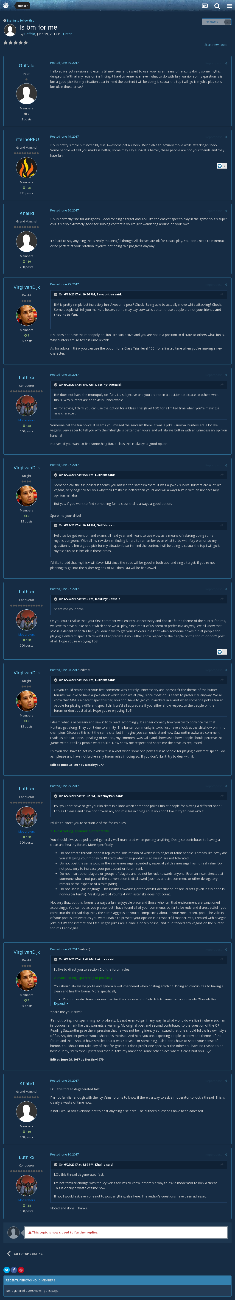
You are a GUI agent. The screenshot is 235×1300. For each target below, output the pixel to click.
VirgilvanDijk (27, 287)
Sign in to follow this (20, 20)
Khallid (27, 213)
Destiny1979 (104, 385)
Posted (64, 63)
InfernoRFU (26, 139)
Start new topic (215, 44)
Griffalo (29, 34)
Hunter (67, 34)
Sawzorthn (104, 294)
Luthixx (26, 377)
